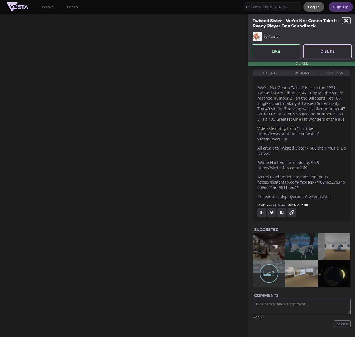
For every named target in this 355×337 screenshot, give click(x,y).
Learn (72, 6)
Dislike (328, 51)
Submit (342, 325)
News (48, 6)
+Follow (334, 73)
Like (276, 51)
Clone (269, 73)
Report (302, 73)
